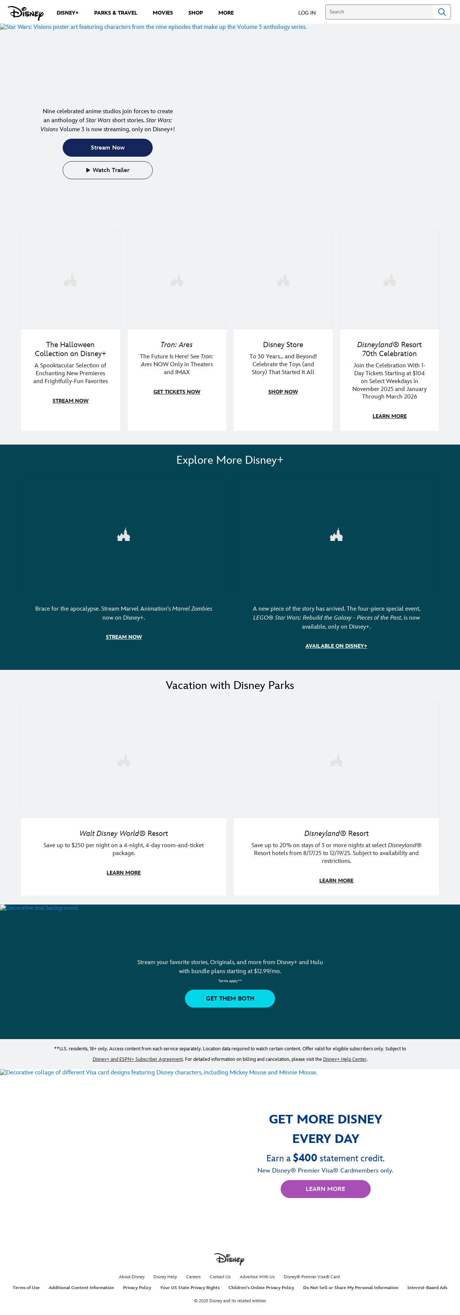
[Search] (379, 11)
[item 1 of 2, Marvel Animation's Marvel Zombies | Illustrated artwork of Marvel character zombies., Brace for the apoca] (123, 567)
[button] (310, 12)
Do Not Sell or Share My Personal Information (350, 1285)
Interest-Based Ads (427, 1285)
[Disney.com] (26, 13)
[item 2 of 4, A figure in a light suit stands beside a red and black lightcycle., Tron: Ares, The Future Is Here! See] (177, 330)
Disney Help (165, 1275)
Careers (193, 1275)
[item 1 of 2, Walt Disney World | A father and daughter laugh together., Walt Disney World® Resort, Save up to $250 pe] (123, 796)
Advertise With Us (257, 1275)
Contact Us (220, 1275)
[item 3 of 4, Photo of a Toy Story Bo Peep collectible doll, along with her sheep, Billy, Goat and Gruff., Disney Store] (283, 330)
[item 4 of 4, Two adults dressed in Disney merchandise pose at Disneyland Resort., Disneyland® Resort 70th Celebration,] (389, 330)
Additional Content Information (81, 1285)
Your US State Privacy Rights (189, 1285)
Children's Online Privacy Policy (261, 1285)
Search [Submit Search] (441, 11)
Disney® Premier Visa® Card (312, 1275)
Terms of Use (26, 1285)
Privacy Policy (137, 1285)
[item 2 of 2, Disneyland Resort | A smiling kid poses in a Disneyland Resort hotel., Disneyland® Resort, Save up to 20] (336, 796)
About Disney (131, 1275)
